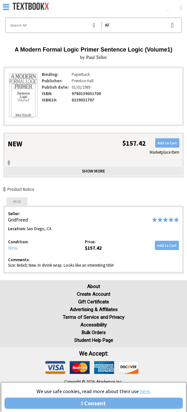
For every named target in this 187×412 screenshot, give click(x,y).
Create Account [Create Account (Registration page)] (93, 294)
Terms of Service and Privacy (93, 317)
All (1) (17, 201)
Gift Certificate (93, 302)
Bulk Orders (94, 332)
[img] (55, 367)
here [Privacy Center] (145, 391)
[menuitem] (168, 6)
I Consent (93, 403)
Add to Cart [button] (167, 143)
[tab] (17, 201)
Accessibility (93, 325)
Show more (93, 171)
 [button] (6, 7)
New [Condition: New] (13, 248)
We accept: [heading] (93, 354)
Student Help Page (93, 340)
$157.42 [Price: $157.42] (93, 248)
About (93, 286)
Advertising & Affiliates (94, 309)
